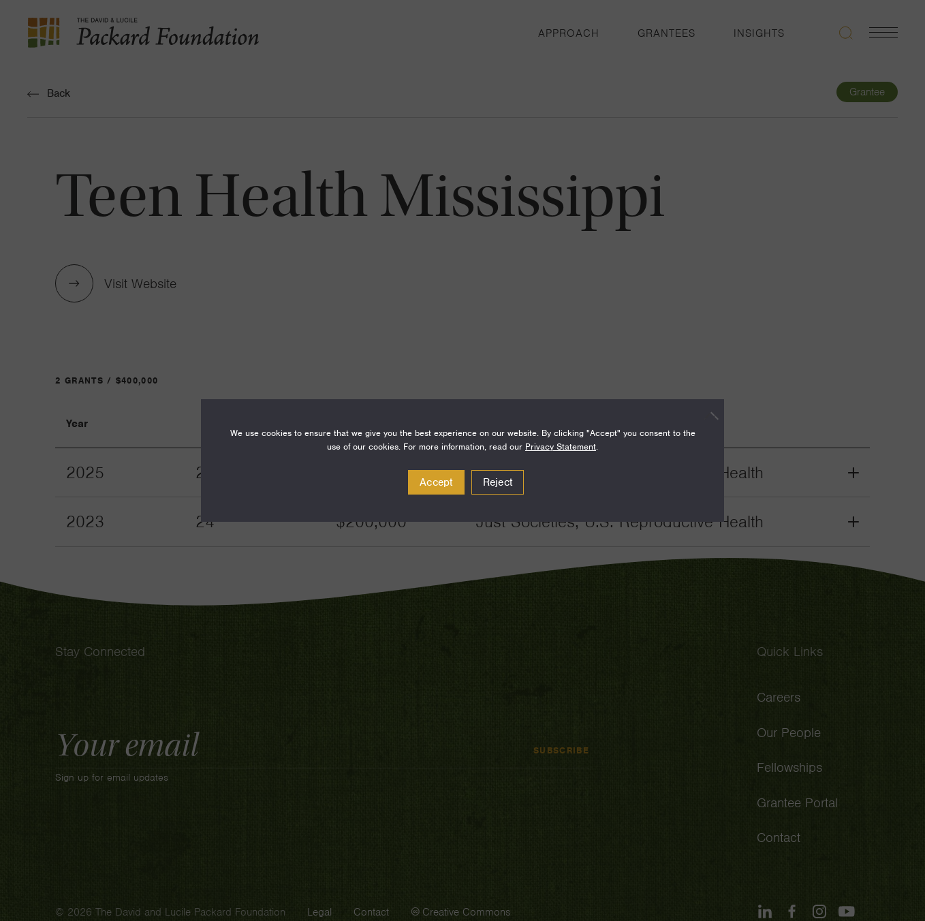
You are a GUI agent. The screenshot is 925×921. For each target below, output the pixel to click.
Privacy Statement (560, 446)
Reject (498, 482)
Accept (436, 482)
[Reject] (707, 415)
